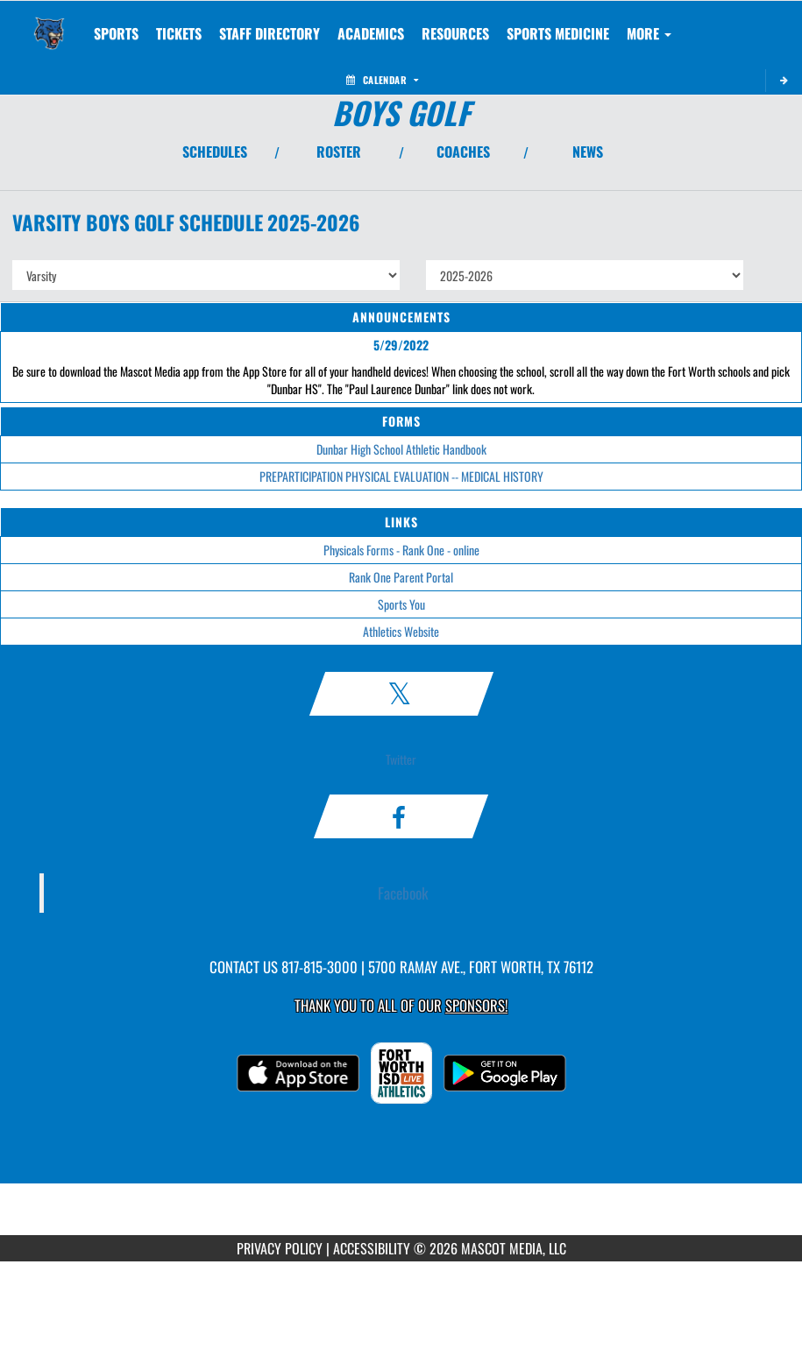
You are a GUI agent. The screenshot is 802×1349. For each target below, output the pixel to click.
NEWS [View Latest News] (587, 151)
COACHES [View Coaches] (463, 151)
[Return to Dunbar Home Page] (49, 23)
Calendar (382, 80)
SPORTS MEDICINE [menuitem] (558, 33)
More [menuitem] (649, 33)
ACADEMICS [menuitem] (370, 33)
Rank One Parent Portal (401, 577)
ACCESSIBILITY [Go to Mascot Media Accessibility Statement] (371, 1248)
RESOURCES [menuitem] (455, 33)
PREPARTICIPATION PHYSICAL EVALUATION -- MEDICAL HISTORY (401, 476)
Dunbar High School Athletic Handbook (401, 449)
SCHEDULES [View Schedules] (214, 151)
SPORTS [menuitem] (116, 33)
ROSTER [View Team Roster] (338, 151)
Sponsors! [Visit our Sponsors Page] (476, 1005)
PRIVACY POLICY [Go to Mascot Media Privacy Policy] (280, 1248)
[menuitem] (178, 33)
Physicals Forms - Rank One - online (401, 549)
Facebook (403, 892)
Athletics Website (401, 631)
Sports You (401, 604)
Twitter (401, 759)
